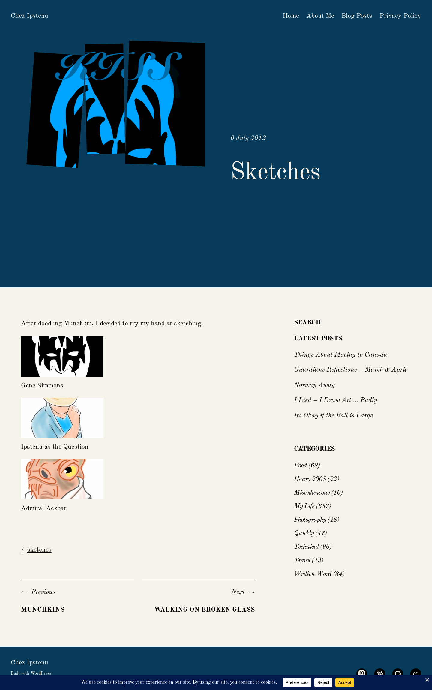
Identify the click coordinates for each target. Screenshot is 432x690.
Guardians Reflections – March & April (350, 369)
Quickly (304, 533)
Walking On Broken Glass (204, 610)
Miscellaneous (312, 493)
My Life (304, 506)
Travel (302, 560)
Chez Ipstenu (29, 16)
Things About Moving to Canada (340, 354)
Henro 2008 (310, 479)
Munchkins (42, 610)
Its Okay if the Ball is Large (333, 415)
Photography (310, 520)
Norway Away (314, 385)
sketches (39, 550)
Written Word (313, 574)
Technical (306, 547)
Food (300, 465)
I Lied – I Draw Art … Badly (335, 400)
